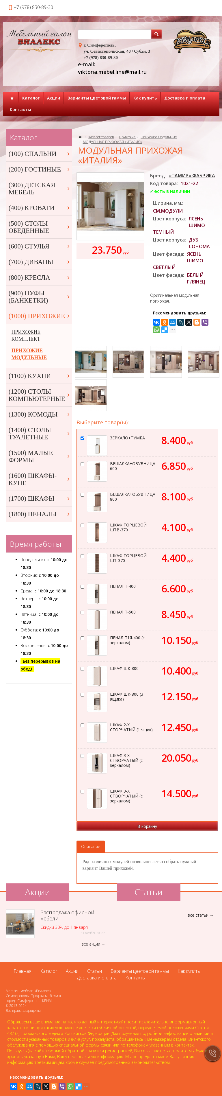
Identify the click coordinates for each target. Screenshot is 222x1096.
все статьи (198, 915)
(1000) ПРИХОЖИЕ (40, 316)
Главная (22, 971)
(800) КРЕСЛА (40, 277)
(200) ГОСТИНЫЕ (40, 169)
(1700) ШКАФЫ (40, 498)
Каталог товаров (101, 137)
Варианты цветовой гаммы (97, 98)
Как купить (145, 98)
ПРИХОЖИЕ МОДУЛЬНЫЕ (29, 354)
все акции (90, 944)
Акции (53, 98)
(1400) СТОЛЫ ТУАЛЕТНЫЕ (40, 433)
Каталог (31, 98)
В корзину (147, 826)
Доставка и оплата (184, 98)
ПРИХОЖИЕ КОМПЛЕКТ (26, 335)
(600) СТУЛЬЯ (40, 246)
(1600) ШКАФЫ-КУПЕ (40, 479)
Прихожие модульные (159, 137)
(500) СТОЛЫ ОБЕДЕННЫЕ (40, 227)
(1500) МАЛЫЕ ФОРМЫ (40, 456)
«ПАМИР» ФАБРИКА (192, 175)
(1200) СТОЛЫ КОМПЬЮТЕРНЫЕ (40, 395)
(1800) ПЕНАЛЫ (40, 514)
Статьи (94, 971)
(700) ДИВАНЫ (40, 262)
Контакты (20, 109)
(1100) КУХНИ (40, 376)
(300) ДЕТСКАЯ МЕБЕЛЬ (40, 188)
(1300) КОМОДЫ (40, 414)
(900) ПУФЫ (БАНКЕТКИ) (40, 296)
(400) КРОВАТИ (40, 207)
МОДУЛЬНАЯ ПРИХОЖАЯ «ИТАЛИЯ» (112, 141)
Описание (90, 846)
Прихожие (127, 137)
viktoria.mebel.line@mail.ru (112, 71)
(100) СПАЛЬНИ (40, 153)
